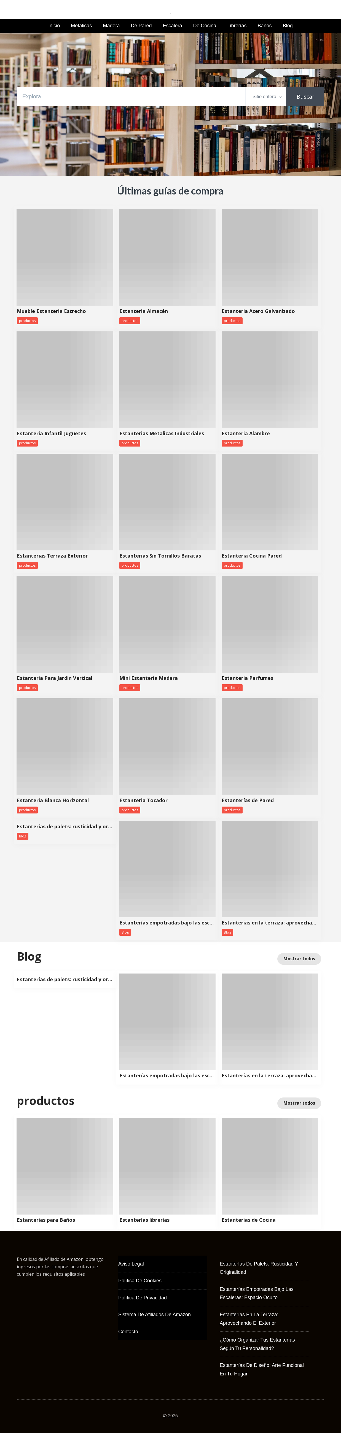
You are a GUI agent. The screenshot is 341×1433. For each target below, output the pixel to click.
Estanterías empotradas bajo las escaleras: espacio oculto (167, 923)
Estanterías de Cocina (249, 1220)
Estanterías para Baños (46, 1220)
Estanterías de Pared (248, 800)
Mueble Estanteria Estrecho (51, 311)
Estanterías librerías (144, 1220)
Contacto (128, 1331)
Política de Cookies (140, 1280)
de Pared (141, 25)
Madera (111, 25)
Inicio (54, 25)
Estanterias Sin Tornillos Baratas (160, 556)
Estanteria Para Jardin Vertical (54, 678)
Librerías (237, 25)
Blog (288, 25)
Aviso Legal (131, 1264)
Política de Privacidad (142, 1297)
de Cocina (204, 25)
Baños (265, 25)
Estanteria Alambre (246, 434)
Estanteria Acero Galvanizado (258, 311)
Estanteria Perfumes (247, 678)
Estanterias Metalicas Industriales (161, 434)
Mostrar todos (299, 959)
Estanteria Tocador (143, 800)
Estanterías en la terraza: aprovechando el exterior (270, 923)
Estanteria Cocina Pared (252, 556)
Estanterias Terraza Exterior (52, 556)
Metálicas (81, 25)
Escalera (172, 25)
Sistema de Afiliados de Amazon (154, 1314)
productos (27, 320)
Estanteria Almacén (143, 311)
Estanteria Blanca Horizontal (53, 800)
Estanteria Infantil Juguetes (51, 434)
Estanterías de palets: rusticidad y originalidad (65, 827)
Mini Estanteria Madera (148, 678)
